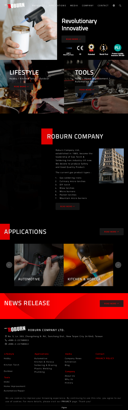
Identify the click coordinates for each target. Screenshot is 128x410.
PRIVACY (66, 401)
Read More (73, 39)
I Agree (64, 407)
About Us (68, 375)
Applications (41, 353)
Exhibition (68, 361)
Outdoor (6, 371)
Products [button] (38, 5)
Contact (103, 5)
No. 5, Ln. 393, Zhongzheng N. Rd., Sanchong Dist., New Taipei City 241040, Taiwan (54, 336)
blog (65, 365)
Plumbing (37, 371)
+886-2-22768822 (17, 344)
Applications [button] (57, 5)
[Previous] (8, 265)
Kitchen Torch (9, 364)
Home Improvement (12, 386)
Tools (6, 377)
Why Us (67, 379)
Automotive (38, 358)
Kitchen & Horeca (42, 361)
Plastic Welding (41, 368)
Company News (71, 358)
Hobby (5, 358)
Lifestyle (8, 353)
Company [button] (88, 5)
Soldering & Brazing (43, 365)
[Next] (117, 265)
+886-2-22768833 (17, 340)
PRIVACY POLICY (104, 358)
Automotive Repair (12, 390)
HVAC (5, 381)
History (67, 382)
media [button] (74, 5)
